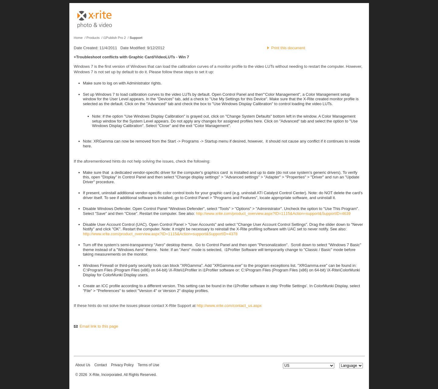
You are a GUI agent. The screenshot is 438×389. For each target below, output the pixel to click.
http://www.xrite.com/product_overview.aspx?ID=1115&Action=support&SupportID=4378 (160, 234)
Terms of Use (148, 365)
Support (136, 38)
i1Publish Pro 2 (114, 38)
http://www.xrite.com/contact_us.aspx (229, 305)
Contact (100, 365)
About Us (82, 365)
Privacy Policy (122, 365)
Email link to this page (99, 326)
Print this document (288, 48)
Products (92, 38)
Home (78, 38)
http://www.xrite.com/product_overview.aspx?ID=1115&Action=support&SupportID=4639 (273, 213)
